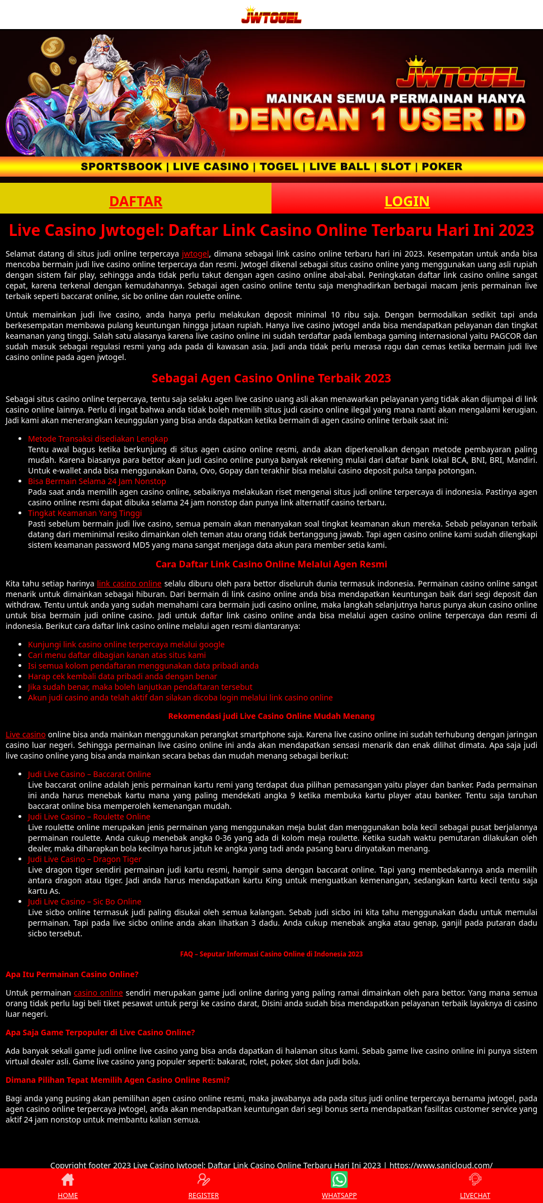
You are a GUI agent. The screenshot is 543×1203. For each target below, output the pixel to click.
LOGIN (407, 200)
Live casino (26, 734)
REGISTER (204, 1185)
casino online (98, 992)
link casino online (129, 583)
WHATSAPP (339, 1185)
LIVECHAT (475, 1185)
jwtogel (195, 253)
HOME (68, 1185)
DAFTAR (135, 200)
